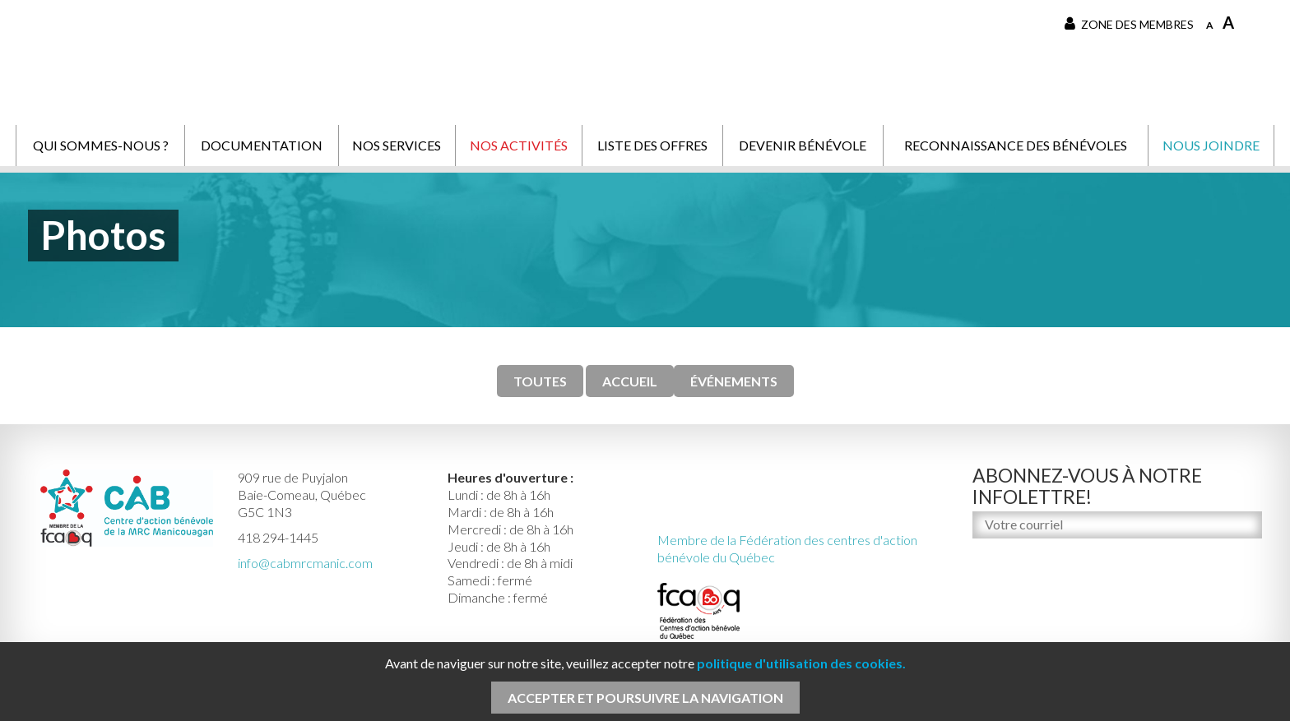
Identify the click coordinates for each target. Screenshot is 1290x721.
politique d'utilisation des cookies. (801, 663)
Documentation (261, 145)
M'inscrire (1003, 559)
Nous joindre (1211, 145)
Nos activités (519, 145)
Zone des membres (1129, 23)
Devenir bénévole (802, 145)
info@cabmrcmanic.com (305, 563)
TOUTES (540, 381)
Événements (733, 381)
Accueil (629, 381)
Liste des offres (652, 145)
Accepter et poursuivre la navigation (645, 697)
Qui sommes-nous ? (101, 145)
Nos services (396, 145)
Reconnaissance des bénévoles (1015, 145)
